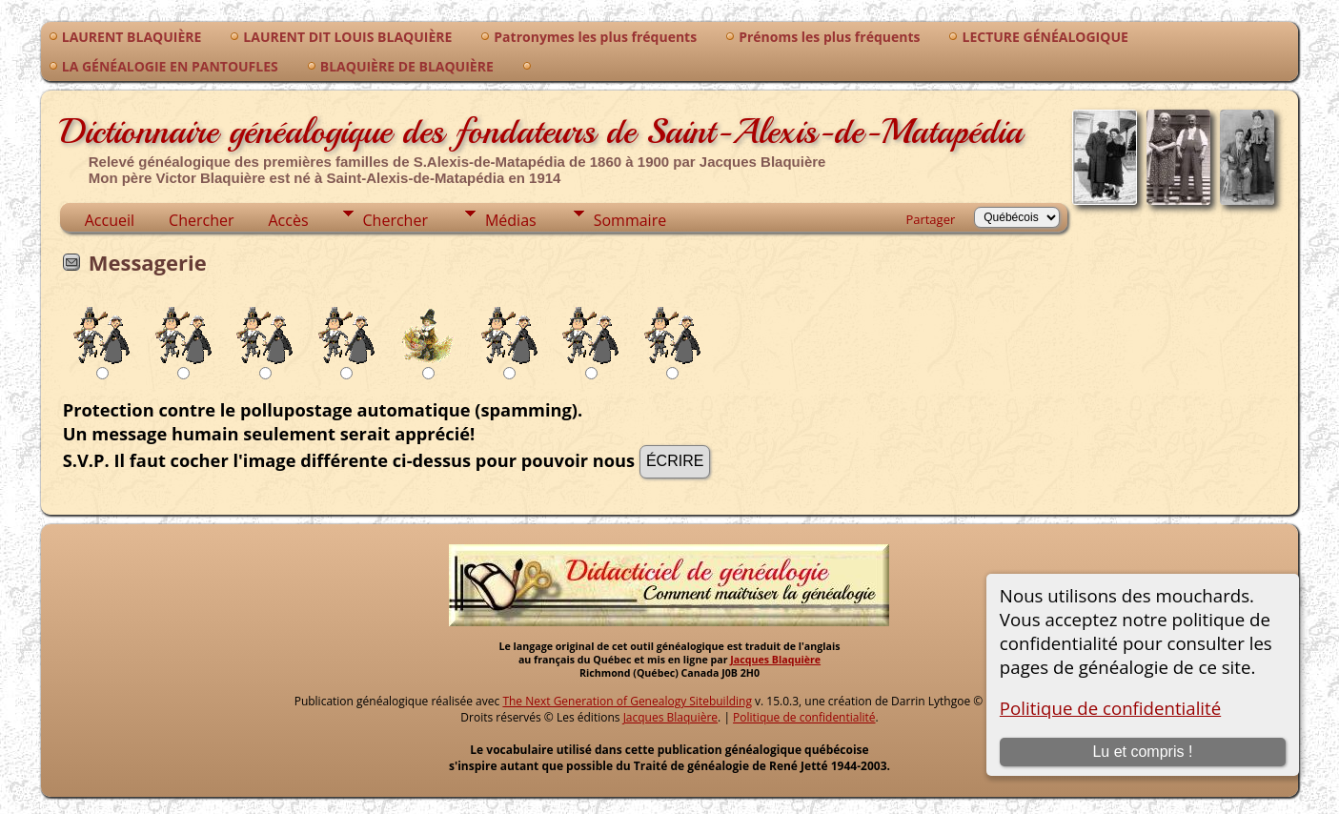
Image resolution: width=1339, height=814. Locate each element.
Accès (288, 220)
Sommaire (630, 220)
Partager (930, 219)
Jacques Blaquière (775, 659)
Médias (511, 220)
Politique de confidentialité (1110, 708)
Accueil (109, 220)
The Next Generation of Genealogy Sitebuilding (627, 701)
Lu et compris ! (1142, 751)
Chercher (201, 220)
